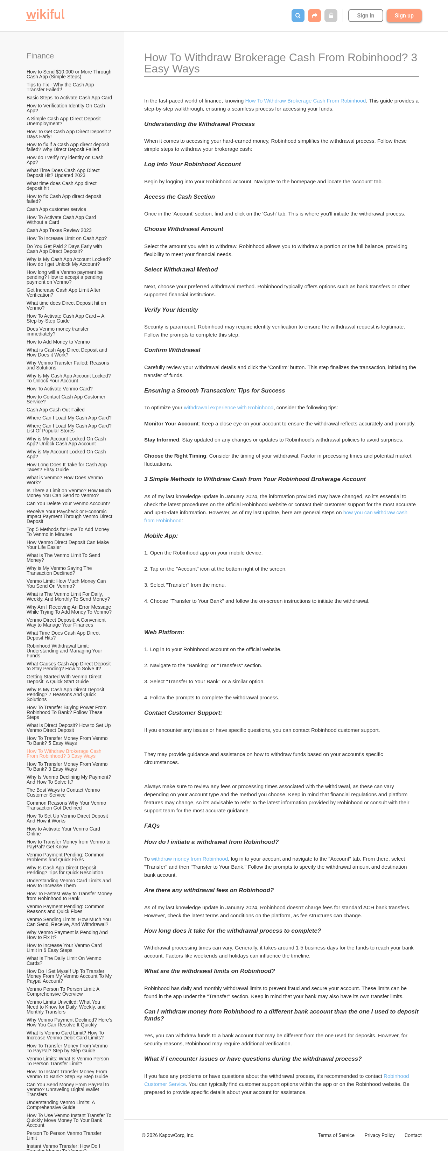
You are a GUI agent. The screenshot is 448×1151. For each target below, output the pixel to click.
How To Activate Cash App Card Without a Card (62, 219)
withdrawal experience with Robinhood (228, 407)
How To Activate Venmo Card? (60, 388)
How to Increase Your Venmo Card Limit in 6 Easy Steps (65, 947)
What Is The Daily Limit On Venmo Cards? (65, 960)
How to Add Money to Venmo (58, 342)
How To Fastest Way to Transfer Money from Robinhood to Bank (70, 896)
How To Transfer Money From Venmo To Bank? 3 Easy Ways (68, 766)
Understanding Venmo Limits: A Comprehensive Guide (61, 1105)
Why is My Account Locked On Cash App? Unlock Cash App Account (67, 441)
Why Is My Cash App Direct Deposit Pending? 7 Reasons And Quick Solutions (66, 694)
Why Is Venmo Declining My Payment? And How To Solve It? (69, 779)
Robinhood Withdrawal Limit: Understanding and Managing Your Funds (65, 650)
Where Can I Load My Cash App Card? (69, 418)
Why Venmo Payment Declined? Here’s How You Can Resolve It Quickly (70, 1022)
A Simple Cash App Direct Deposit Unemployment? (64, 121)
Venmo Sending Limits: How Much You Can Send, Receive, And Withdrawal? (69, 922)
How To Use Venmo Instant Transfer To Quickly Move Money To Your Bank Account (70, 1120)
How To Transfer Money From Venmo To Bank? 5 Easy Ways (68, 740)
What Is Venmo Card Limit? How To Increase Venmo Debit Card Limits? (66, 1035)
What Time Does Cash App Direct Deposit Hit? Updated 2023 (64, 173)
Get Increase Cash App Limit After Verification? (64, 292)
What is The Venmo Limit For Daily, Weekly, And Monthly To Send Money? (68, 596)
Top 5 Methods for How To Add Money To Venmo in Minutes (69, 532)
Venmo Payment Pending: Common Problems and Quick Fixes (66, 857)
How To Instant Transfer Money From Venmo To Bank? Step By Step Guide (67, 1074)
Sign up (404, 15)
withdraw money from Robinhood (189, 859)
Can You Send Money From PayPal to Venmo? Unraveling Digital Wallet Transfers (69, 1089)
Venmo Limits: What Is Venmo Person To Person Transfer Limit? (68, 1061)
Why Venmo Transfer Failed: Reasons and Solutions (69, 365)
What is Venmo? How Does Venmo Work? (65, 480)
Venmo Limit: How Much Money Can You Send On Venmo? (67, 583)
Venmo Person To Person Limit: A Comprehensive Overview (63, 991)
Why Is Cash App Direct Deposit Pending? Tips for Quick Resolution (65, 870)
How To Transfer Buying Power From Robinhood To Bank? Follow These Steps (67, 712)
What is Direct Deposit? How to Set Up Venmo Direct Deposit (69, 727)
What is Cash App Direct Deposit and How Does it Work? (67, 352)
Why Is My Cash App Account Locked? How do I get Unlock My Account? (69, 261)
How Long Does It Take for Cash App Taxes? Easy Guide (67, 467)
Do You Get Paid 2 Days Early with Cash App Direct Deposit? (65, 248)
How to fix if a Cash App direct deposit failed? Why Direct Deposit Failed (69, 147)
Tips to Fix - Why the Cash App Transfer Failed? (61, 87)
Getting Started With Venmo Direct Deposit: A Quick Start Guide (65, 679)
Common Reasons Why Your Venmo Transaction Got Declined (67, 805)
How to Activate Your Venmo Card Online (64, 831)
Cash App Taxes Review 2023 (59, 230)
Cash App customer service (56, 209)
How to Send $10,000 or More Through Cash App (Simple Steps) (70, 74)
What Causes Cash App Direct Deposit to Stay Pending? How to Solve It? (69, 666)
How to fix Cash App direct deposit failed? (65, 198)
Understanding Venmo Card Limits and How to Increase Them (69, 883)
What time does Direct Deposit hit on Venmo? (67, 305)
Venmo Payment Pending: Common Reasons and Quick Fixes (66, 909)
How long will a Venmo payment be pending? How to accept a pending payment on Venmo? (65, 277)
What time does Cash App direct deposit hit (62, 186)
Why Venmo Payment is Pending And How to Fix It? (68, 935)
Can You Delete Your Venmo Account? (68, 503)
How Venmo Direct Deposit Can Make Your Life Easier (68, 544)
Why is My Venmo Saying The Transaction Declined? (60, 570)
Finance (40, 55)
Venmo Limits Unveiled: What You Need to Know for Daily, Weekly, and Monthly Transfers (67, 1007)
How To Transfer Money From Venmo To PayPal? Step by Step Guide (68, 1048)
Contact (413, 1135)
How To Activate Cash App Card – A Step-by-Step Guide (66, 318)
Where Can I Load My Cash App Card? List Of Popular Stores (70, 428)
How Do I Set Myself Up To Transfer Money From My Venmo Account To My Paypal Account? (70, 976)
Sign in (365, 15)
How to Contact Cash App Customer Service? (67, 399)
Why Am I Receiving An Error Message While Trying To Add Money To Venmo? (69, 609)
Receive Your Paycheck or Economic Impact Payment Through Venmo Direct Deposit (70, 516)
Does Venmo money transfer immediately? (58, 331)
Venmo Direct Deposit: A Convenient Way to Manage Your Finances (67, 622)
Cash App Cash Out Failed (56, 409)
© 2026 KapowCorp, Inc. (168, 1135)
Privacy (379, 1135)
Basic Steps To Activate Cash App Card (69, 97)
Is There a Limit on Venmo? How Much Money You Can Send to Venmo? (69, 493)
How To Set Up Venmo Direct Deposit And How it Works (68, 818)
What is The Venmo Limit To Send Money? (64, 557)
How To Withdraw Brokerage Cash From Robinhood (305, 101)
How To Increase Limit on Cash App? (67, 238)
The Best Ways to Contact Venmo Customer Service (64, 792)
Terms (336, 1135)
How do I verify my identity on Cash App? (66, 160)
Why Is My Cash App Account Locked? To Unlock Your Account (69, 378)
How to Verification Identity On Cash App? (66, 108)
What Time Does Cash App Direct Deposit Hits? (64, 635)
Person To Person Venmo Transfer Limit (65, 1135)
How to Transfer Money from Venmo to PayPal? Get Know (69, 844)
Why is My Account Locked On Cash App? (67, 454)
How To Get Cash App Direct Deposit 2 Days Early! (69, 134)
